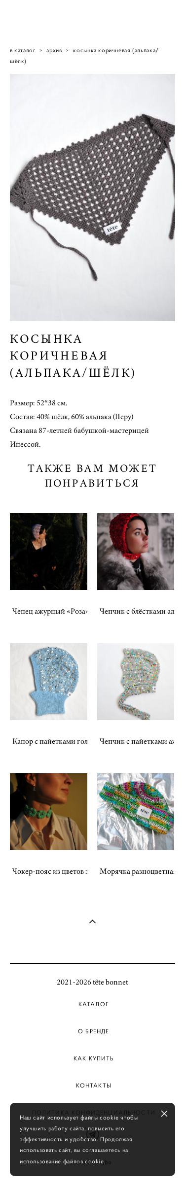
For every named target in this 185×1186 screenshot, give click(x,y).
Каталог (93, 1004)
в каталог (23, 50)
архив (54, 50)
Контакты (93, 1085)
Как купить (94, 1058)
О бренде (93, 1031)
